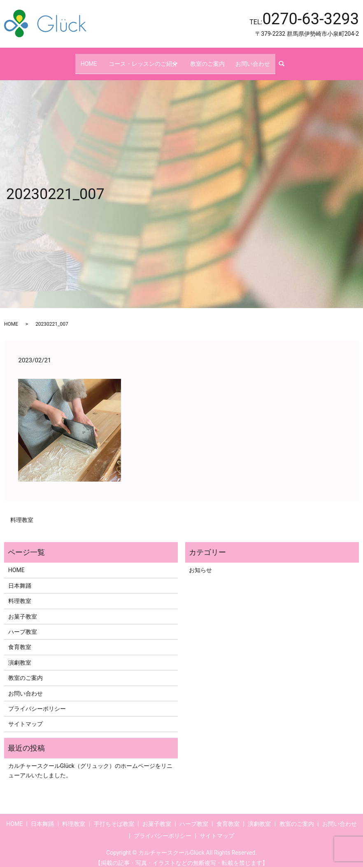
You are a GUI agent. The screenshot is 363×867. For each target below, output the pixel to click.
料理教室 (21, 513)
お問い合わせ (254, 59)
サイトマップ (25, 717)
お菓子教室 (22, 609)
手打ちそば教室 (114, 816)
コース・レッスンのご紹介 (141, 59)
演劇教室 (19, 655)
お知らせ (200, 563)
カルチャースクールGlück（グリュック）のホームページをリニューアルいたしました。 (90, 763)
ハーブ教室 (22, 624)
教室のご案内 (213, 59)
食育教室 (19, 640)
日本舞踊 (19, 578)
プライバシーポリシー (37, 701)
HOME (87, 59)
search (285, 60)
